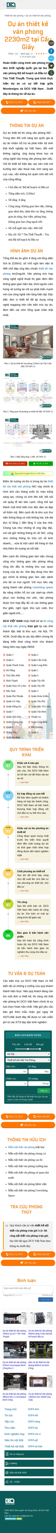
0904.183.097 (41, 102)
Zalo (51, 58)
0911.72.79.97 (14, 102)
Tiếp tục (44, 1091)
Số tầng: (39, 1069)
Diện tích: (16, 1069)
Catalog (13, 1463)
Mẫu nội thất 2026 (18, 1472)
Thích (10, 54)
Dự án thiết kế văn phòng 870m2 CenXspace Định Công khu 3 (14, 1365)
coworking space (43, 587)
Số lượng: (39, 1081)
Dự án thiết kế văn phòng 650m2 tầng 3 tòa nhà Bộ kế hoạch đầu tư (40, 1334)
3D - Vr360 (15, 1482)
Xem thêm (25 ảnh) (15, 463)
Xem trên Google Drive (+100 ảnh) (30, 473)
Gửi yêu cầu (28, 110)
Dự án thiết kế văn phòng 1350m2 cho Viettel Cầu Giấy (40, 1397)
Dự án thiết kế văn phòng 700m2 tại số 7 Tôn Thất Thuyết (14, 1334)
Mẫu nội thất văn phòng (21, 1147)
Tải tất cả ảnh (40, 463)
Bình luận (25, 54)
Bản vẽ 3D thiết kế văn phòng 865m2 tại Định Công (39, 1365)
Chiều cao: (16, 1081)
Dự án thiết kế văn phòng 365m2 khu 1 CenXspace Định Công (14, 1397)
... (18, 782)
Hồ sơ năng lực (17, 1454)
